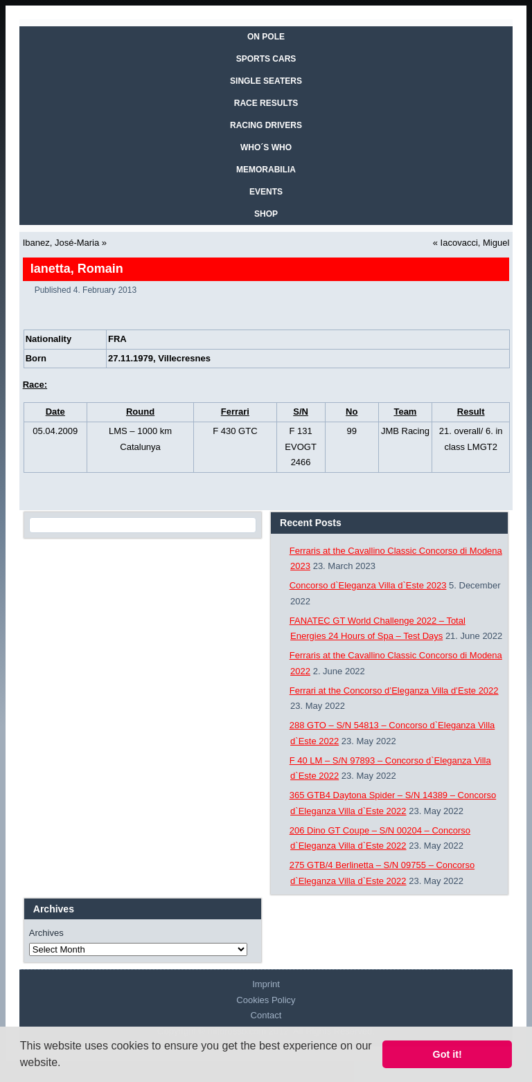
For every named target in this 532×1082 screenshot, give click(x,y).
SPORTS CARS (266, 59)
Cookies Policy (265, 1000)
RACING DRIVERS (266, 125)
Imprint (266, 984)
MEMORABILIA (266, 169)
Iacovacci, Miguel (475, 242)
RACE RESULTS (266, 103)
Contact (266, 1015)
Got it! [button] (447, 1054)
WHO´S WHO (266, 147)
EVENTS (266, 192)
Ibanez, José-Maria (61, 242)
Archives (46, 933)
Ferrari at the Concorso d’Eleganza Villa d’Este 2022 (394, 690)
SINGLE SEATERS (266, 81)
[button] (66, 1064)
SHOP (266, 214)
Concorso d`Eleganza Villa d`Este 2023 (368, 585)
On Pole (266, 37)
